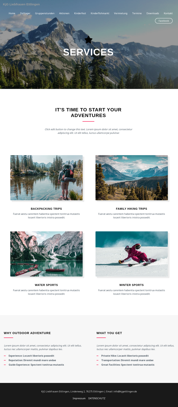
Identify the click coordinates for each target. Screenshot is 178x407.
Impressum (78, 398)
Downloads (152, 13)
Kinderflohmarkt (100, 13)
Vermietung (120, 13)
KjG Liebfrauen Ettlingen (22, 4)
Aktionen (64, 13)
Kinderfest (80, 13)
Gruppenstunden (44, 13)
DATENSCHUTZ (97, 398)
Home (12, 13)
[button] (164, 21)
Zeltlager (25, 13)
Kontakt (168, 13)
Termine (137, 13)
